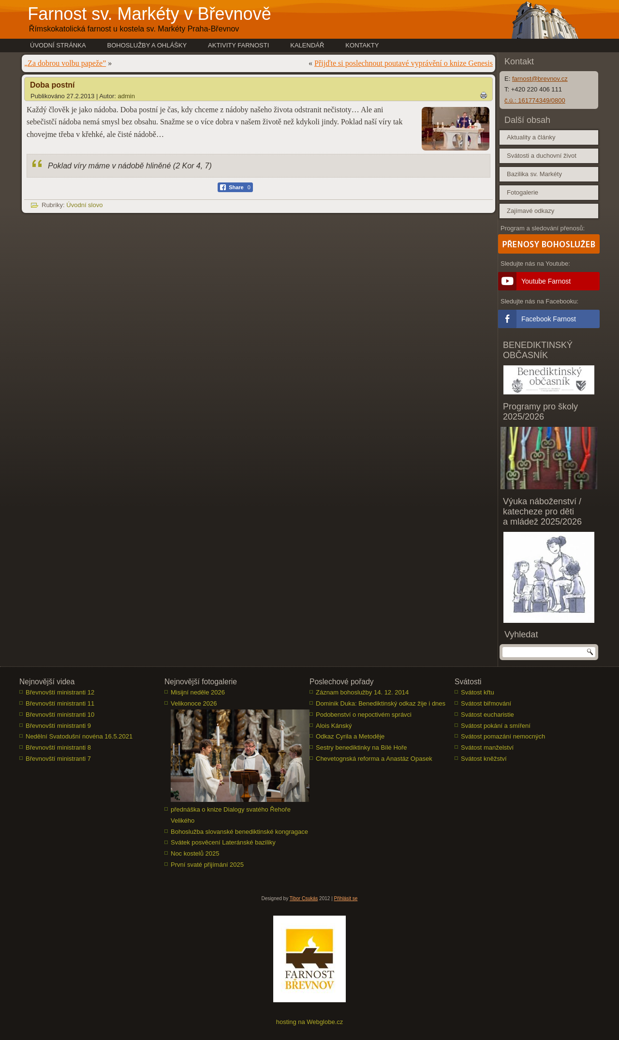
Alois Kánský (334, 725)
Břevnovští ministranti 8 (58, 747)
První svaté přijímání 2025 (207, 864)
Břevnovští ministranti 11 (60, 703)
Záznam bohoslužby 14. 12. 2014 (362, 692)
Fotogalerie (522, 192)
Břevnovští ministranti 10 (60, 714)
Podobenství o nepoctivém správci (364, 714)
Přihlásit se (346, 898)
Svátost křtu (477, 692)
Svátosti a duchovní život (541, 155)
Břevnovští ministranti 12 (60, 692)
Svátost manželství (487, 747)
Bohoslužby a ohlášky (147, 45)
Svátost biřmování (486, 703)
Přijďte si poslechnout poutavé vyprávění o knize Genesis (403, 63)
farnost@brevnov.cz (540, 78)
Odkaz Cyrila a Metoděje (350, 736)
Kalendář (307, 45)
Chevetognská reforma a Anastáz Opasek (374, 758)
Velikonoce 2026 (194, 703)
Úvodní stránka (58, 45)
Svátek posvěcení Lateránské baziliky (223, 842)
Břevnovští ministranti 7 (58, 758)
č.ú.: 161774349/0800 (534, 100)
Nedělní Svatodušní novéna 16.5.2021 (79, 736)
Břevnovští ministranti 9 (58, 725)
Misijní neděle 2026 (198, 692)
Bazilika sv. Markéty (534, 174)
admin (126, 96)
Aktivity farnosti (238, 45)
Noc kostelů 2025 (195, 853)
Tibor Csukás (304, 898)
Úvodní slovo (84, 205)
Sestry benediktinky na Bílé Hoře (361, 747)
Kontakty (362, 45)
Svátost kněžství (484, 758)
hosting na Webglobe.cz (309, 1021)
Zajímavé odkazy (530, 210)
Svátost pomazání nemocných (503, 736)
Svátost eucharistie (487, 714)
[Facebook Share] (235, 187)
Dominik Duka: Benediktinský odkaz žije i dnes (380, 703)
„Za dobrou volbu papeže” (65, 63)
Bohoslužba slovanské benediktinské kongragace (239, 831)
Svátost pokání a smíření (496, 725)
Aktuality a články (531, 137)
